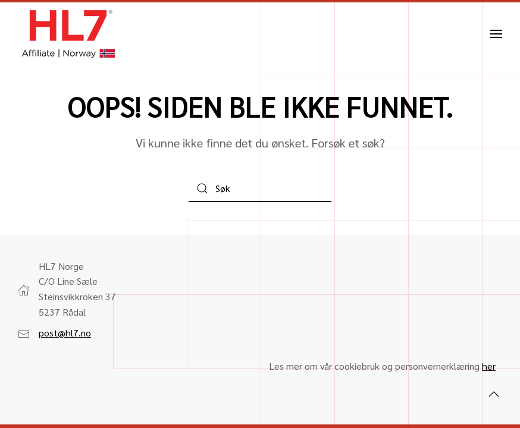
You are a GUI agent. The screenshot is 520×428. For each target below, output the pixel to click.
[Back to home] (68, 34)
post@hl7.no (65, 332)
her (489, 366)
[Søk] (260, 188)
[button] (496, 34)
